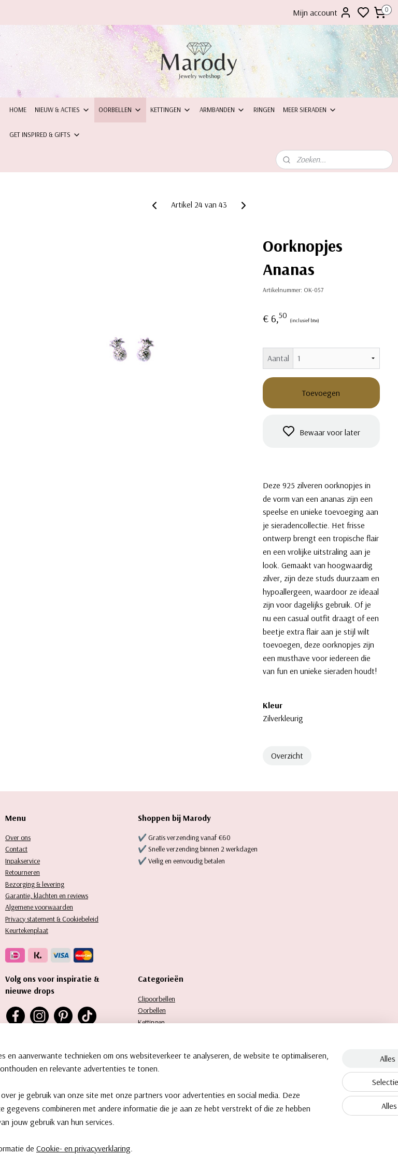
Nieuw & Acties (62, 109)
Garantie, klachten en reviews (46, 895)
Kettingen (170, 109)
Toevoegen (321, 393)
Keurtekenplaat (26, 930)
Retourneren (22, 872)
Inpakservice (22, 860)
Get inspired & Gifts (45, 134)
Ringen (264, 109)
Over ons (18, 837)
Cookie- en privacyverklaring (164, 1149)
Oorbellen (120, 109)
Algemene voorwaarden (39, 907)
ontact (18, 849)
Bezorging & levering (34, 884)
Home (17, 109)
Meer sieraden (310, 109)
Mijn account (322, 12)
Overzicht (287, 755)
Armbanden (222, 109)
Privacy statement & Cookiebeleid (51, 919)
